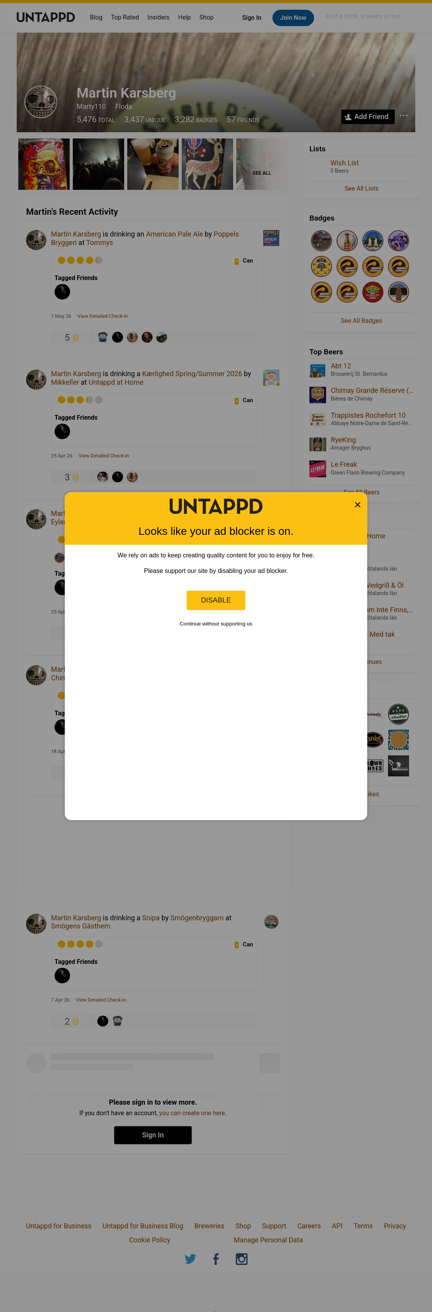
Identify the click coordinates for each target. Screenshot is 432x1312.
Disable (216, 600)
